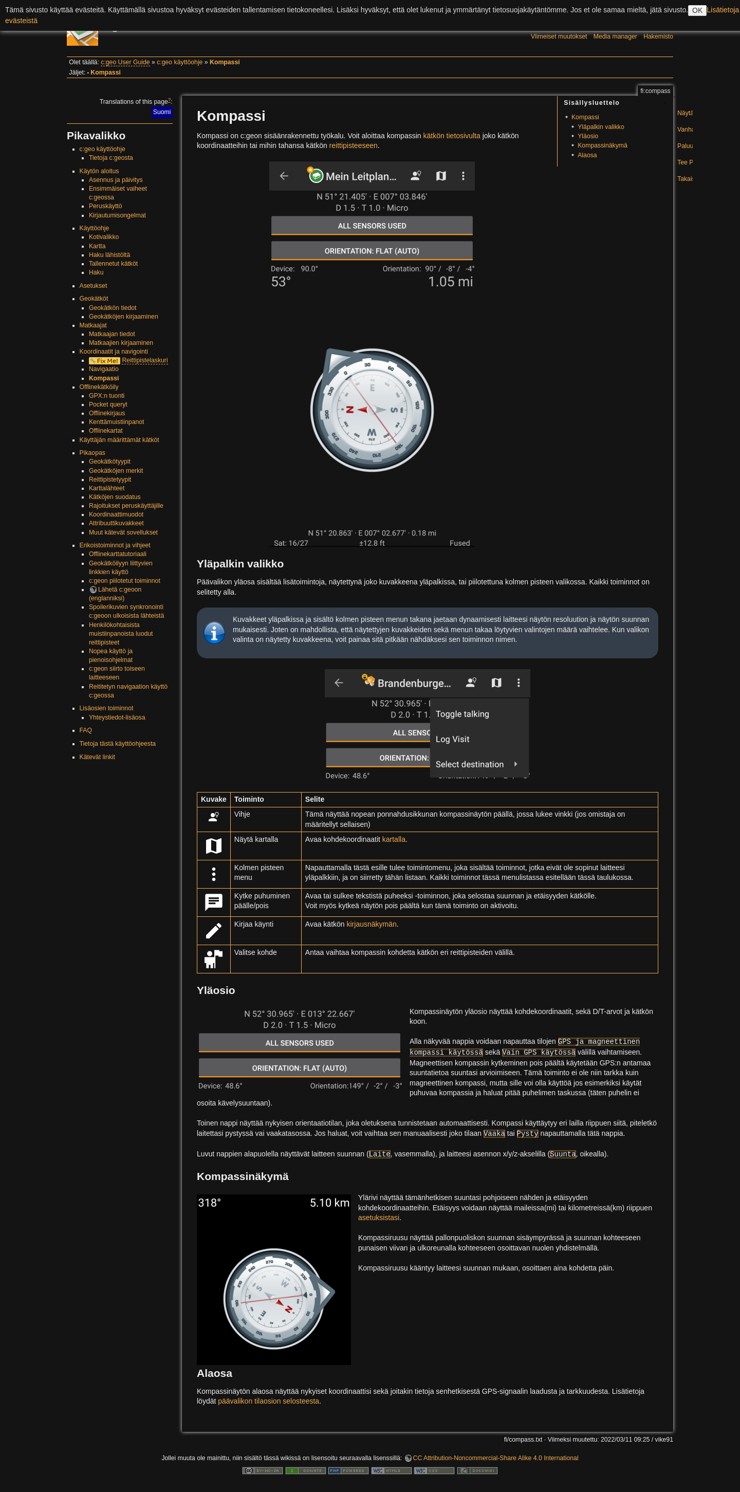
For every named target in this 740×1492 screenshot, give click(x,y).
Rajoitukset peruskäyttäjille (126, 505)
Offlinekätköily (99, 387)
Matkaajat (93, 325)
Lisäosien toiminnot (107, 708)
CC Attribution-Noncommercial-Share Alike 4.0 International (496, 1458)
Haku (96, 272)
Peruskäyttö (105, 206)
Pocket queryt (108, 404)
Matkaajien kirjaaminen (121, 342)
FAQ (86, 730)
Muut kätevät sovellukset (123, 532)
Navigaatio (104, 369)
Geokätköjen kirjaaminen (123, 316)
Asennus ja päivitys (116, 179)
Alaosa (587, 155)
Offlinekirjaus (107, 413)
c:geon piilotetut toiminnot (124, 580)
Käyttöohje (94, 228)
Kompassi (225, 62)
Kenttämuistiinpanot (116, 422)
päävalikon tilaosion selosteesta (268, 1401)
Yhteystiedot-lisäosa (117, 717)
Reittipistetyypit (110, 479)
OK (697, 10)
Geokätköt (94, 298)
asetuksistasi (378, 1217)
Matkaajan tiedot (112, 334)
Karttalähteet (106, 488)
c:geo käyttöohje (179, 62)
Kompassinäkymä (602, 145)
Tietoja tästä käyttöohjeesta (118, 743)
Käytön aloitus (99, 171)
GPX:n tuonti (106, 395)
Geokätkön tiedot (113, 307)
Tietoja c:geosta (111, 157)
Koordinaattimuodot (116, 514)
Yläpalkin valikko (601, 127)
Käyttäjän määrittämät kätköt (119, 440)
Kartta (97, 246)
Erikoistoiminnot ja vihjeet (115, 545)
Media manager (615, 36)
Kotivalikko (104, 237)
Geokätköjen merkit (116, 470)
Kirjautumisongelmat (117, 215)
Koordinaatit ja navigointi (114, 351)
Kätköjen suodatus (115, 497)
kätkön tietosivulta (451, 136)
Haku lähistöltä (109, 255)
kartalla (393, 839)
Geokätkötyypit (110, 461)
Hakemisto (658, 36)
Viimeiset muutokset (559, 36)
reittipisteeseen (353, 145)
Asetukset (93, 285)
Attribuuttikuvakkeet (116, 523)
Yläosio (588, 136)
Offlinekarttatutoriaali (117, 554)
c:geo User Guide (125, 62)
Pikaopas (92, 452)
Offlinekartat (106, 430)
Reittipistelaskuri (145, 360)
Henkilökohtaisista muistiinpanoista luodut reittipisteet (121, 633)
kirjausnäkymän (372, 924)
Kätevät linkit (97, 757)
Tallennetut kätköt (113, 263)
